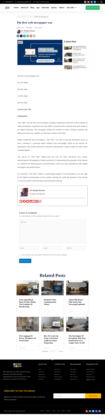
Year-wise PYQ (26, 16)
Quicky (54, 8)
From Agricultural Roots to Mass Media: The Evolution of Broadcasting (79, 48)
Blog (32, 8)
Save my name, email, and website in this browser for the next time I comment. (44, 255)
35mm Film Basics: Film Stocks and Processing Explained (79, 60)
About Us (24, 8)
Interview (45, 8)
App (38, 8)
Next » (61, 352)
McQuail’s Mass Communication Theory (50, 302)
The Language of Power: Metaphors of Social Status (27, 339)
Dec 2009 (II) (35, 16)
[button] (18, 36)
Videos (61, 8)
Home (16, 8)
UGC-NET (71, 7)
